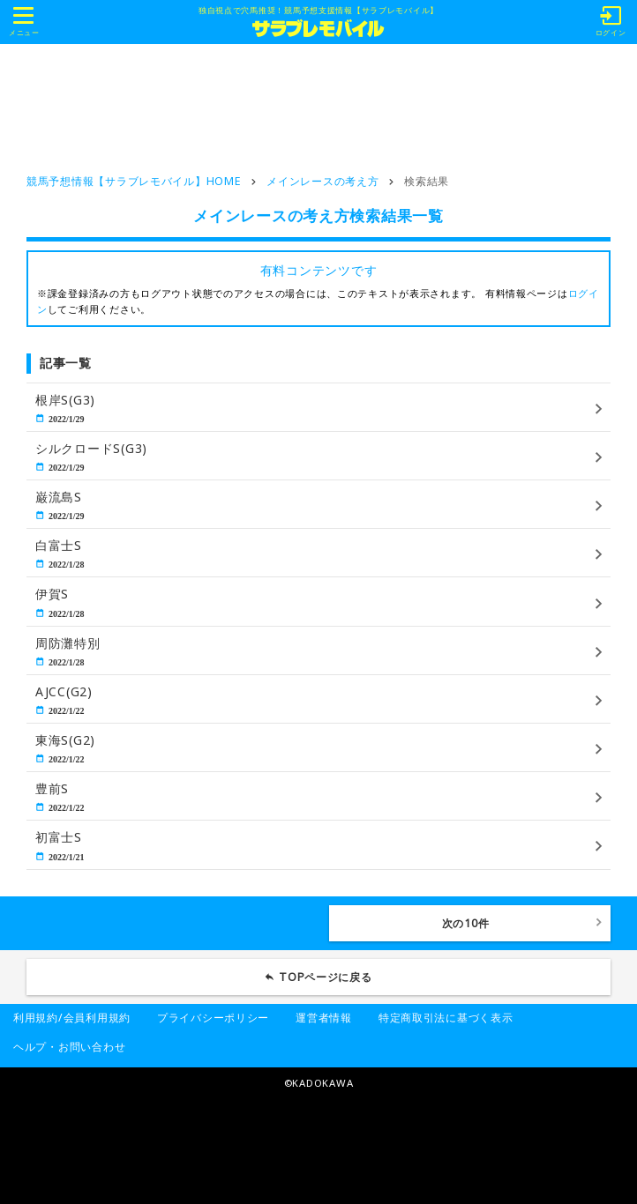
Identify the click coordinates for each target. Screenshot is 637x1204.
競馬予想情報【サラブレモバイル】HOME (133, 181)
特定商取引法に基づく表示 (445, 1017)
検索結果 (426, 181)
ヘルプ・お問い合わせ (69, 1046)
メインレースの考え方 (322, 181)
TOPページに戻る (325, 977)
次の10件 (466, 923)
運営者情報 (324, 1017)
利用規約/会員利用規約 (72, 1017)
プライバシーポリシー (213, 1017)
